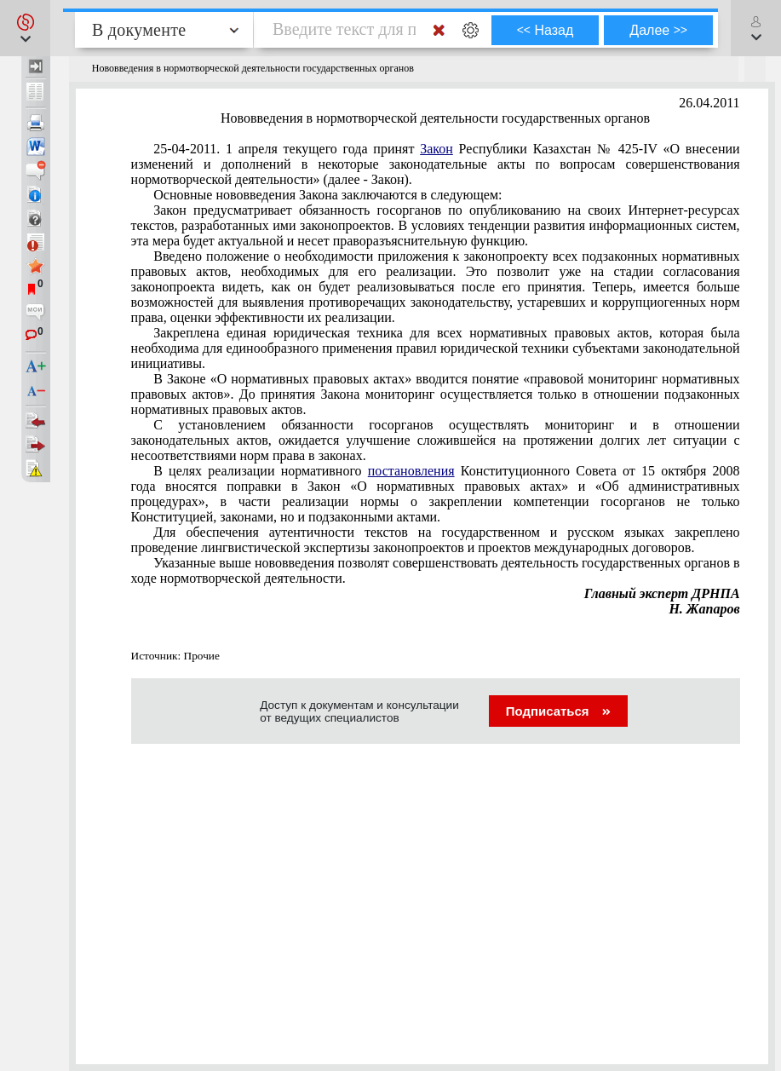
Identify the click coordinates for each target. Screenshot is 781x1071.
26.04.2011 (709, 102)
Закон (436, 148)
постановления (411, 471)
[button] (25, 28)
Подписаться (558, 711)
